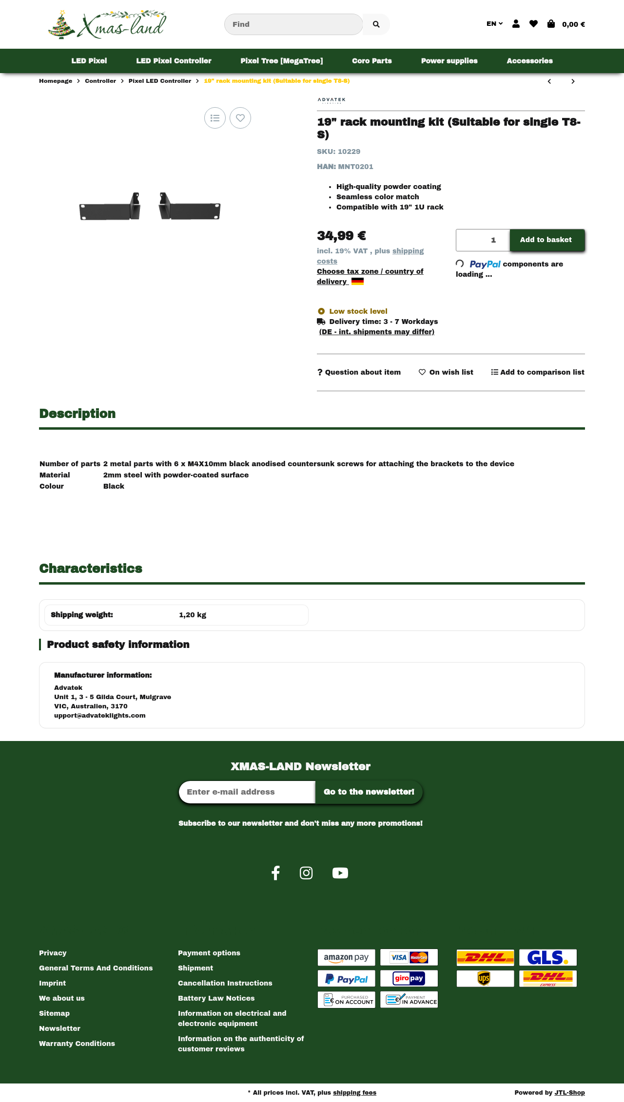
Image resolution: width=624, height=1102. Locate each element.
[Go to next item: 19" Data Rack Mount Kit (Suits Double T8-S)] (573, 82)
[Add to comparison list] (215, 118)
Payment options (209, 953)
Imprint (52, 983)
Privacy (53, 953)
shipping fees (354, 1092)
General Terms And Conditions (96, 968)
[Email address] (247, 792)
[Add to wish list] (240, 118)
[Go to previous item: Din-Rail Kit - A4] (549, 82)
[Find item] (376, 25)
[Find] (293, 25)
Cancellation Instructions (225, 983)
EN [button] (495, 23)
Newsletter (59, 1028)
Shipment (195, 968)
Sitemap (54, 1013)
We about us (62, 998)
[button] (516, 24)
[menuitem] (89, 61)
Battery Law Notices (216, 998)
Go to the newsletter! (369, 792)
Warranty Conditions (77, 1043)
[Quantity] (483, 240)
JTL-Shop (569, 1092)
